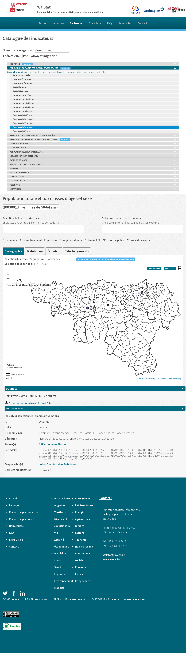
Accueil (43, 23)
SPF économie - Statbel (164, 378)
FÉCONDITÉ (93, 184)
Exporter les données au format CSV (28, 403)
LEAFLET (115, 599)
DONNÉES (95, 388)
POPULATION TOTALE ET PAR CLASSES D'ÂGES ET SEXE (93, 68)
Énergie (79, 512)
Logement (60, 574)
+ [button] (8, 275)
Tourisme (80, 539)
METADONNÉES (95, 408)
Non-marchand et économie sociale (84, 553)
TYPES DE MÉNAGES (93, 160)
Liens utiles (124, 23)
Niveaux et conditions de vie (62, 526)
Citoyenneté (82, 581)
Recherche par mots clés (23, 512)
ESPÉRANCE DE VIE (93, 180)
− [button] (8, 279)
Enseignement (83, 498)
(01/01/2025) (177, 378)
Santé (57, 567)
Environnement (63, 581)
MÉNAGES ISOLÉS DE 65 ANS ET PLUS (93, 164)
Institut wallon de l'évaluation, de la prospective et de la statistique (121, 514)
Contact (142, 23)
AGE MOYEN (93, 64)
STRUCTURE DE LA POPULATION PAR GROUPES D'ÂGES (93, 139)
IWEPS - (142, 378)
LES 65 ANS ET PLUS (93, 147)
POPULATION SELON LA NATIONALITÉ (93, 151)
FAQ (109, 23)
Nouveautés (16, 526)
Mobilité (59, 588)
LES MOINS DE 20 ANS (93, 143)
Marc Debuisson (67, 464)
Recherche (76, 23)
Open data (94, 23)
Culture (79, 532)
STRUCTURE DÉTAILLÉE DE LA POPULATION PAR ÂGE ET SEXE (93, 135)
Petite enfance (84, 505)
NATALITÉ (93, 168)
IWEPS (15, 599)
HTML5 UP (41, 599)
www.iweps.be (111, 559)
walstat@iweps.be (114, 555)
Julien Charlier (47, 464)
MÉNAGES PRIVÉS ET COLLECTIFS (93, 156)
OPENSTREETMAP (134, 599)
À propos (58, 23)
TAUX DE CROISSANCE (93, 172)
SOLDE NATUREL (93, 176)
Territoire (60, 512)
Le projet (14, 505)
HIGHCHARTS (77, 599)
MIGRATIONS (93, 189)
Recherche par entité (21, 519)
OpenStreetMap (150, 378)
